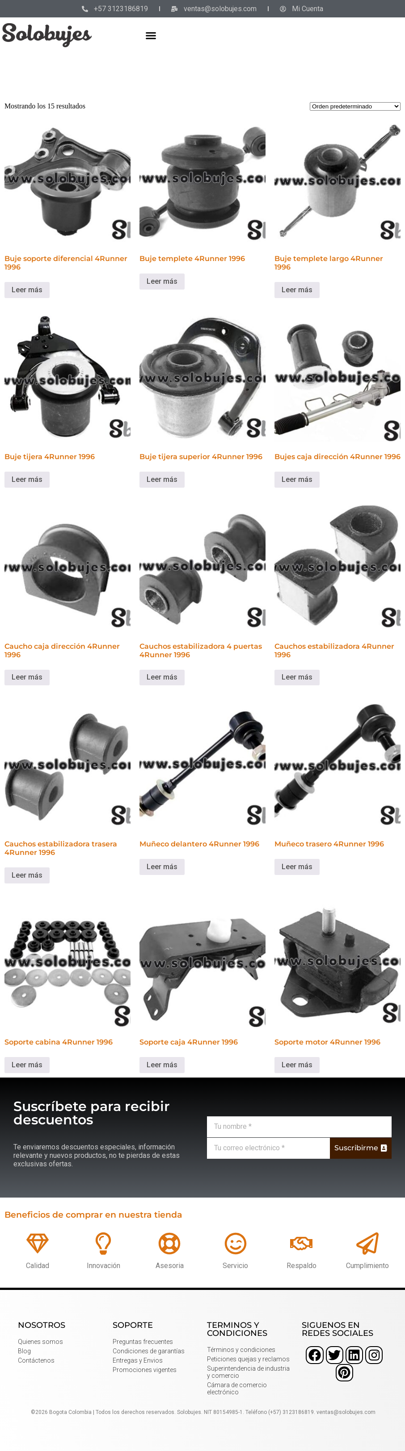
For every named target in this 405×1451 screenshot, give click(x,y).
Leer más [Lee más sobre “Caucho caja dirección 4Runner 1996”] (27, 677)
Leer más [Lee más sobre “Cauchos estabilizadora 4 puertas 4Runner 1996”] (162, 677)
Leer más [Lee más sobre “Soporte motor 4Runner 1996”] (297, 1065)
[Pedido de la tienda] (355, 106)
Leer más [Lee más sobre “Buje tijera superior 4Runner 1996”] (162, 479)
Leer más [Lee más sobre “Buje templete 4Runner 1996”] (162, 281)
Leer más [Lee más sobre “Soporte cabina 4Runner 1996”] (27, 1065)
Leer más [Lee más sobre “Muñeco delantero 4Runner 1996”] (162, 866)
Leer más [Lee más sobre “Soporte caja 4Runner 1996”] (162, 1065)
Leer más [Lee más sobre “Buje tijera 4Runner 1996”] (27, 479)
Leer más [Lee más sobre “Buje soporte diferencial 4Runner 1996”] (27, 290)
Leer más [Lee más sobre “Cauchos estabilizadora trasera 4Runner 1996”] (27, 875)
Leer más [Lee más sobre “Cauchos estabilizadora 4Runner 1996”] (297, 677)
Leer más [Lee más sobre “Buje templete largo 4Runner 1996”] (297, 290)
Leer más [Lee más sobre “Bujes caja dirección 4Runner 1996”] (297, 479)
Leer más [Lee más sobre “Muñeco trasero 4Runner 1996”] (297, 866)
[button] (150, 35)
